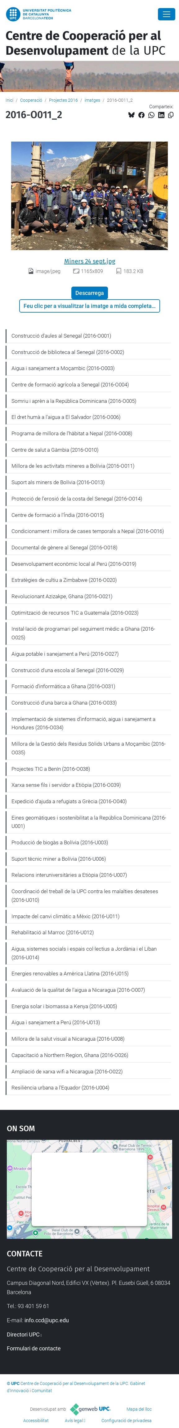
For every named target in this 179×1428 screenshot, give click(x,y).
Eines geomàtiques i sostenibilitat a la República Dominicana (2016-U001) (88, 822)
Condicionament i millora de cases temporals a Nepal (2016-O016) (87, 531)
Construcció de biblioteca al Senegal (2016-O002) (67, 352)
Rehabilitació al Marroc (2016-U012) (52, 932)
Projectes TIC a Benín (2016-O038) (50, 769)
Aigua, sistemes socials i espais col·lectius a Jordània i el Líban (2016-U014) (84, 953)
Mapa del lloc (139, 1409)
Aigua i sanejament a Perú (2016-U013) (55, 1022)
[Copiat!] (170, 115)
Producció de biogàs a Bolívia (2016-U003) (59, 842)
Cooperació (31, 100)
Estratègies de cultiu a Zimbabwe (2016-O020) (64, 580)
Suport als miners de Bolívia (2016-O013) (58, 482)
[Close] (166, 14)
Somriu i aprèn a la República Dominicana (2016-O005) (73, 401)
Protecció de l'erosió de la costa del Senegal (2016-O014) (76, 499)
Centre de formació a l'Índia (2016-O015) (57, 515)
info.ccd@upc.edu (47, 1320)
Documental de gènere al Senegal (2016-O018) (64, 547)
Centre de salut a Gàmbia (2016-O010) (55, 450)
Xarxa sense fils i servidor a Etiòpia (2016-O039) (66, 785)
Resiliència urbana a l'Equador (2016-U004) (60, 1088)
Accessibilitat (36, 1420)
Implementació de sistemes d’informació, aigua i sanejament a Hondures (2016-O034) (83, 723)
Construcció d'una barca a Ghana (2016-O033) (64, 703)
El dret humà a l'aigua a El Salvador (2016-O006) (66, 417)
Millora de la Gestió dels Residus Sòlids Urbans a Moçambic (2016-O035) (88, 748)
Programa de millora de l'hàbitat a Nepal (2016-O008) (71, 433)
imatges (92, 100)
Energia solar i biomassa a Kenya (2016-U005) (64, 1006)
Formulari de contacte (34, 1348)
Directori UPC (23, 1334)
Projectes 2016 (63, 100)
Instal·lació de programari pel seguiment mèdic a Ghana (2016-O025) (83, 633)
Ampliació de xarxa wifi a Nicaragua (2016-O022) (67, 1071)
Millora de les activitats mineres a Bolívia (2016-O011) (73, 466)
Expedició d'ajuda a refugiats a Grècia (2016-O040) (69, 801)
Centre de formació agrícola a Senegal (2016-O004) (70, 385)
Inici (9, 100)
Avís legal (74, 1420)
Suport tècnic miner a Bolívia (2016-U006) (58, 859)
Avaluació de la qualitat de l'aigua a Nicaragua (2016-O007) (78, 990)
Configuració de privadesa (126, 1420)
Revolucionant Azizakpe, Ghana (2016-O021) (62, 596)
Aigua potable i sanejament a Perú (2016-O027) (65, 654)
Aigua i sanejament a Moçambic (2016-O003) (63, 368)
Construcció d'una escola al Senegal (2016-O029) (67, 670)
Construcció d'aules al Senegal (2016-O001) (61, 336)
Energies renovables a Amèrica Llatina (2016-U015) (70, 973)
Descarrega (89, 293)
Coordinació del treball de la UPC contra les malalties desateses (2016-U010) (84, 895)
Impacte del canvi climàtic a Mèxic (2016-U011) (65, 916)
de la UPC (85, 43)
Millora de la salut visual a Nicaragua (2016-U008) (68, 1039)
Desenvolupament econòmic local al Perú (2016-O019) (73, 564)
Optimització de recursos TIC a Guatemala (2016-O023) (75, 613)
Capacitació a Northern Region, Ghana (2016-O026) (69, 1055)
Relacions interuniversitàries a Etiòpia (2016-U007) (69, 875)
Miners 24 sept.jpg (89, 261)
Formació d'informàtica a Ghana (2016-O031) (63, 686)
